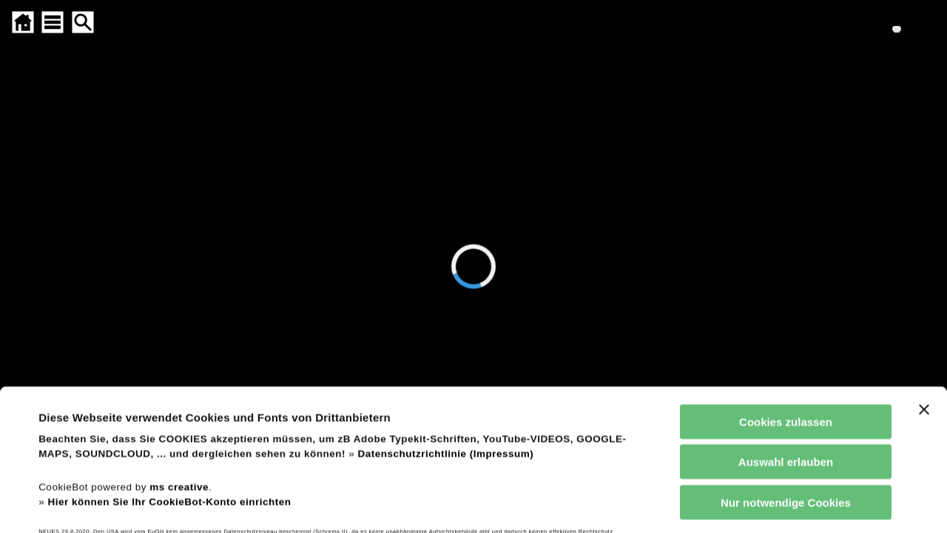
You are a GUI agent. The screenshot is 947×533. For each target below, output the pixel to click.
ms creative (179, 379)
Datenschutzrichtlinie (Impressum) (445, 346)
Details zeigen (631, 503)
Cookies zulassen (785, 314)
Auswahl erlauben (785, 355)
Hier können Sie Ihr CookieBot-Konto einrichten (169, 394)
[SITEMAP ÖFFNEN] (52, 22)
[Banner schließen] (924, 302)
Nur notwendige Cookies (786, 395)
